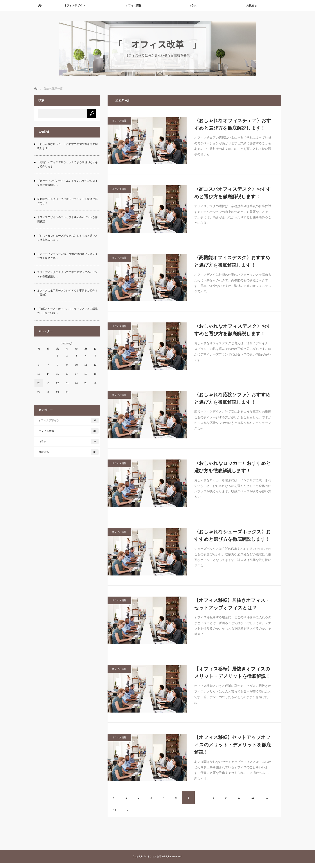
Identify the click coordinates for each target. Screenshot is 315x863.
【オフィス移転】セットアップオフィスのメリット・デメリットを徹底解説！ (232, 744)
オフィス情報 (133, 5)
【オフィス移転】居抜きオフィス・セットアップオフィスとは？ (232, 604)
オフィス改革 (154, 856)
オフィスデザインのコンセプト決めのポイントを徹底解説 (67, 219)
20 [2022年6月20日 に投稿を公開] (38, 383)
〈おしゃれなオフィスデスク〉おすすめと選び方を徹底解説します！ (232, 330)
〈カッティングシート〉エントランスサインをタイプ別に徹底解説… (67, 182)
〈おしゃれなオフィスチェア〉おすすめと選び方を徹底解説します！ (232, 124)
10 (239, 797)
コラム (192, 5)
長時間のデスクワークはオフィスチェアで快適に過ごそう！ (67, 201)
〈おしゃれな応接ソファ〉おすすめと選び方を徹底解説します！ (232, 398)
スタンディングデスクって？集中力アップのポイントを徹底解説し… (67, 274)
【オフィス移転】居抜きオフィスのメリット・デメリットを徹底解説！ (232, 672)
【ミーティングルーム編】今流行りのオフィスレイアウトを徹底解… (67, 256)
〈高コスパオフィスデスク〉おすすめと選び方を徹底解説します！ (232, 192)
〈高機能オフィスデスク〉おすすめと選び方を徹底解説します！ (232, 261)
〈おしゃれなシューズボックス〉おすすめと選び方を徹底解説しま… (67, 237)
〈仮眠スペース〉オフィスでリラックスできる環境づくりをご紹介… (67, 311)
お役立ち (251, 5)
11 (252, 797)
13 (114, 810)
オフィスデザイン (74, 5)
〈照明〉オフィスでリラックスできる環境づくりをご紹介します (67, 164)
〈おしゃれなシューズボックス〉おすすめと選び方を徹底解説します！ (232, 535)
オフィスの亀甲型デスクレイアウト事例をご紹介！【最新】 (67, 292)
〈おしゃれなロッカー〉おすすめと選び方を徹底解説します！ (232, 467)
